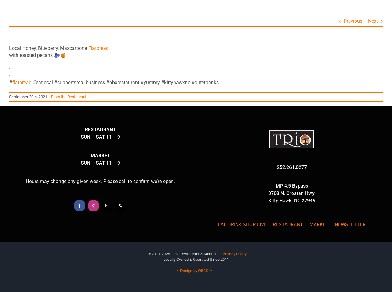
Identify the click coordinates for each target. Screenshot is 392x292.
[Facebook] (79, 205)
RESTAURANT (288, 224)
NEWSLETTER (350, 224)
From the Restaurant (68, 97)
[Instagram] (93, 205)
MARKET (319, 224)
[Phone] (121, 205)
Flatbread (98, 48)
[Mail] (107, 205)
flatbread (22, 82)
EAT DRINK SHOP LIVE (242, 224)
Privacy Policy (235, 254)
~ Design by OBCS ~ (194, 270)
